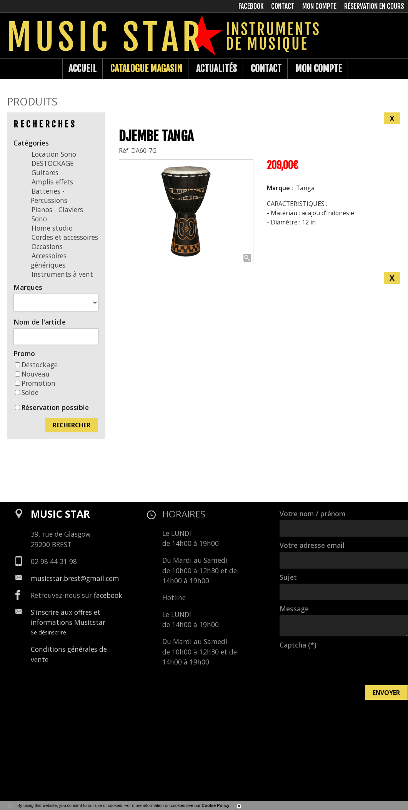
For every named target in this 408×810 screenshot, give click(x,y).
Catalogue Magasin (146, 68)
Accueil (82, 68)
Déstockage (36, 364)
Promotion (35, 383)
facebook (108, 595)
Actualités (216, 68)
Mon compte (318, 68)
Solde (26, 392)
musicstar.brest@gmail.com (75, 578)
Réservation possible (55, 407)
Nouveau (32, 373)
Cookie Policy (215, 805)
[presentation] (338, 666)
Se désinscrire (48, 632)
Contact (266, 68)
